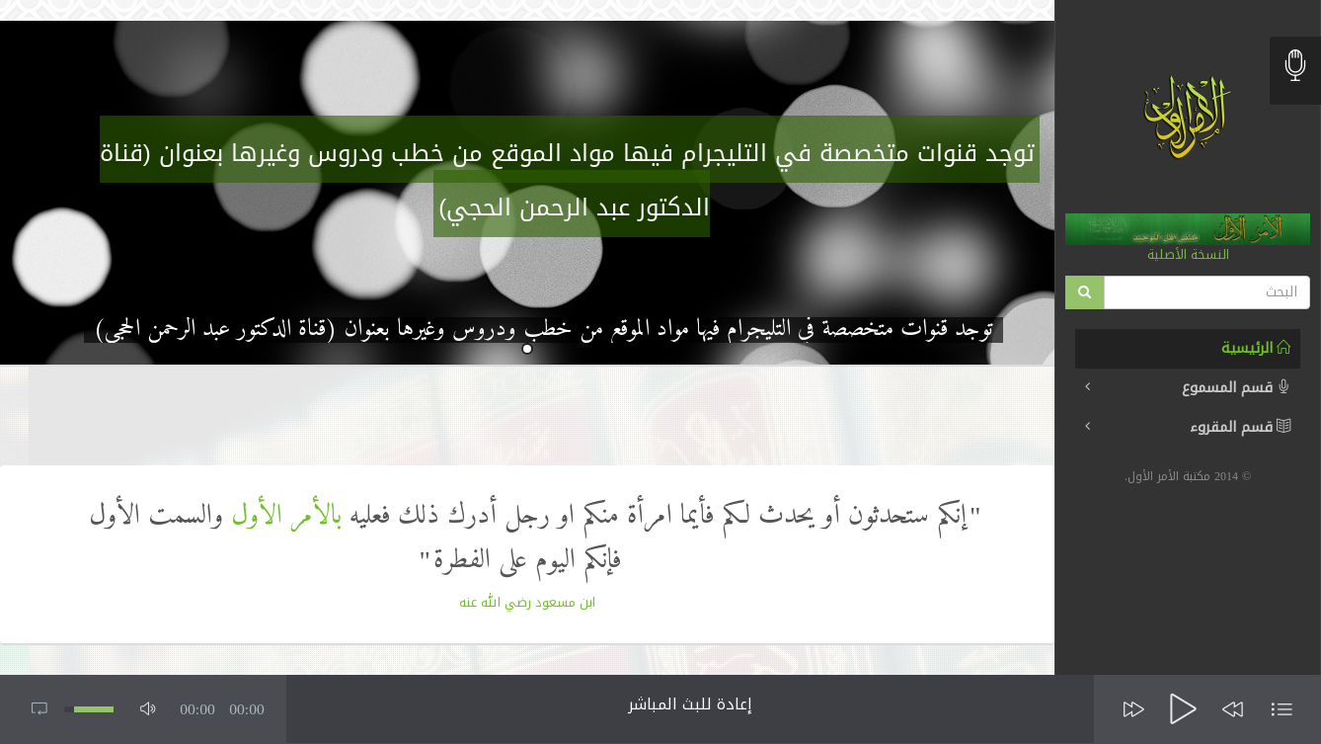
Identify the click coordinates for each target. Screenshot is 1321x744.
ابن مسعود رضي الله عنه (527, 602)
